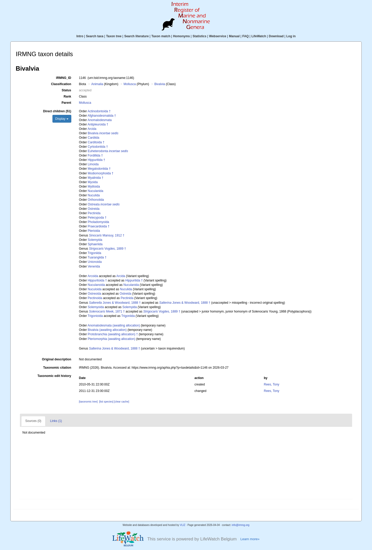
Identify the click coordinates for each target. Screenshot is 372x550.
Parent (66, 103)
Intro (79, 36)
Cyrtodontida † (98, 146)
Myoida (93, 182)
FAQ (245, 36)
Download (276, 36)
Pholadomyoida (98, 222)
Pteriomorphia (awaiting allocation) (111, 339)
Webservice (217, 36)
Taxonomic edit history (54, 376)
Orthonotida (96, 200)
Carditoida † (96, 142)
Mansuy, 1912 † (106, 235)
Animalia (97, 84)
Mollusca (129, 84)
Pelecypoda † (97, 217)
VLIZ (182, 525)
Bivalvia (159, 84)
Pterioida (94, 231)
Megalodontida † (99, 168)
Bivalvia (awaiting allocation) (107, 330)
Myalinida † (96, 178)
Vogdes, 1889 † (107, 248)
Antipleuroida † (98, 124)
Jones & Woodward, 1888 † (115, 302)
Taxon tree (114, 36)
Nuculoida (95, 289)
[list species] (106, 401)
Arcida (92, 129)
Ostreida (93, 209)
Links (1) (56, 421)
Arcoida (93, 276)
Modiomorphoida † (100, 173)
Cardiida (93, 137)
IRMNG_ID (63, 78)
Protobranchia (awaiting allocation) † (113, 334)
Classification (61, 84)
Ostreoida (94, 293)
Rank (67, 96)
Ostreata (104, 204)
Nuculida (94, 195)
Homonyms (181, 36)
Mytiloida (94, 186)
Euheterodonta (108, 151)
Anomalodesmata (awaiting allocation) (114, 325)
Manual (234, 36)
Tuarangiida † (97, 257)
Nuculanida (95, 191)
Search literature (136, 36)
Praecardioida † (99, 226)
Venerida (94, 266)
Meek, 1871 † (107, 311)
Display (61, 119)
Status (66, 90)
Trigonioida (95, 316)
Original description (56, 359)
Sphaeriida (95, 244)
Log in (291, 36)
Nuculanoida (96, 285)
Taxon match (160, 36)
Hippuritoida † (97, 280)
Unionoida (95, 262)
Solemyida (95, 240)
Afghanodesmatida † (102, 115)
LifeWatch (258, 36)
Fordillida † (95, 155)
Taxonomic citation (57, 367)
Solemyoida (96, 307)
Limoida (93, 164)
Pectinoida (95, 298)
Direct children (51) (57, 111)
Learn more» (249, 539)
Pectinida (94, 213)
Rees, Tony (271, 384)
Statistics (199, 36)
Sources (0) (33, 421)
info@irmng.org (241, 525)
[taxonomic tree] (88, 401)
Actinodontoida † (99, 111)
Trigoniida (94, 253)
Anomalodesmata (100, 120)
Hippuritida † (96, 160)
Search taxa (94, 36)
